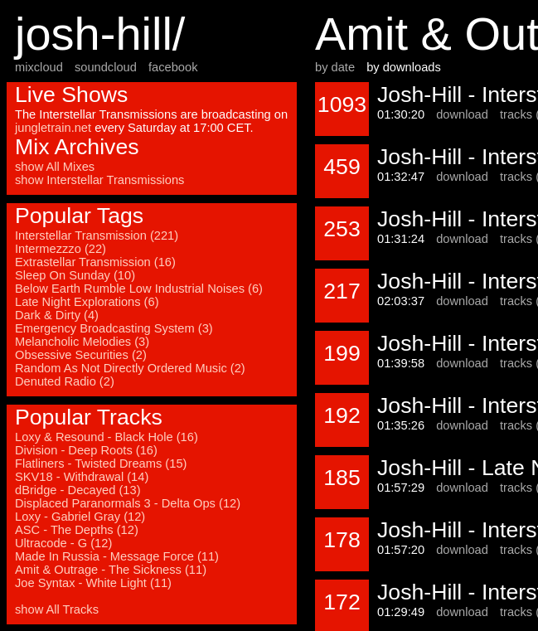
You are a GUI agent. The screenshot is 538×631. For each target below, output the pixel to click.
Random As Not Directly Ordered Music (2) (130, 368)
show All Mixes (55, 166)
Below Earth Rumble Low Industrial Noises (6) (139, 288)
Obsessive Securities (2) (81, 355)
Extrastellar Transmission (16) (95, 262)
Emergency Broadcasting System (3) (114, 328)
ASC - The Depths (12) (76, 529)
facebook (172, 67)
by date (335, 67)
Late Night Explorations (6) (87, 301)
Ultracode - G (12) (63, 543)
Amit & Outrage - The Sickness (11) (110, 569)
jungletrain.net (53, 127)
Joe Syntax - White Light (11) (93, 583)
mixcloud (39, 67)
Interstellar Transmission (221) (96, 235)
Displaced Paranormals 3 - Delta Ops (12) (127, 503)
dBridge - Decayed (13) (78, 490)
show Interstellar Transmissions (99, 180)
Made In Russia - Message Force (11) (117, 556)
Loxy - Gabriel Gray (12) (80, 516)
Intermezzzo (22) (60, 248)
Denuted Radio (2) (64, 381)
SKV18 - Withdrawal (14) (81, 476)
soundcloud (106, 67)
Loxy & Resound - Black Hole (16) (106, 437)
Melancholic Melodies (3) (82, 341)
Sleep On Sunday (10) (75, 275)
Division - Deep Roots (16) (86, 450)
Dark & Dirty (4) (57, 315)
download (462, 114)
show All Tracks (57, 609)
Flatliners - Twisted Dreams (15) (101, 463)
